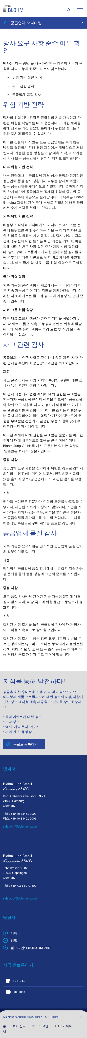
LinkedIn (19, 981)
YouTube (19, 991)
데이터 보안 (40, 1026)
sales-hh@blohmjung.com (20, 826)
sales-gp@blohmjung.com (20, 898)
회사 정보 (19, 1026)
